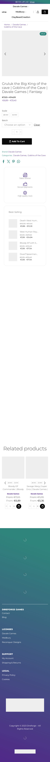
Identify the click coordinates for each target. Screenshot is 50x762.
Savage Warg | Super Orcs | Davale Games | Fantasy (37, 489)
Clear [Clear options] (37, 124)
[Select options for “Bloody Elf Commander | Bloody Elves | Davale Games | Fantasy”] (18, 506)
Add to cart (18, 141)
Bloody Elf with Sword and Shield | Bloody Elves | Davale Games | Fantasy (29, 243)
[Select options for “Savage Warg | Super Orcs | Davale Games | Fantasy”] (42, 506)
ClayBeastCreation (21, 17)
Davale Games (21, 6)
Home (7, 25)
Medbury (21, 12)
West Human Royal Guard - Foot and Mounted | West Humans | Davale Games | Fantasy (29, 232)
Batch (5, 120)
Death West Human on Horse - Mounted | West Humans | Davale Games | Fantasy (29, 220)
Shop (32, 2)
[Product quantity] (16, 131)
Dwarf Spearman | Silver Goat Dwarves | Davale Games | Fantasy (29, 254)
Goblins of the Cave (13, 27)
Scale (4, 111)
